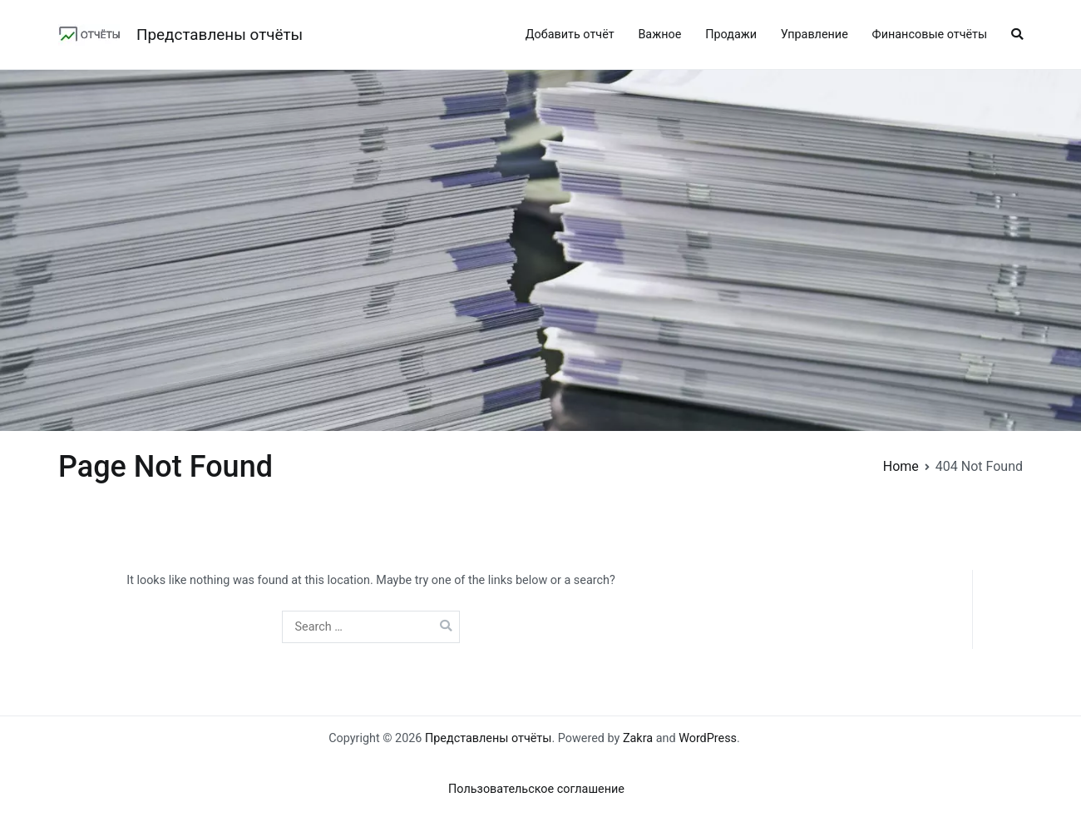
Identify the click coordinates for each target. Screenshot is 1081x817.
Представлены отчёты (219, 34)
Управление (814, 34)
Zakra (638, 738)
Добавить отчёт (570, 34)
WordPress (708, 738)
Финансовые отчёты (930, 34)
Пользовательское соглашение (536, 789)
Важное (659, 34)
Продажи (731, 34)
